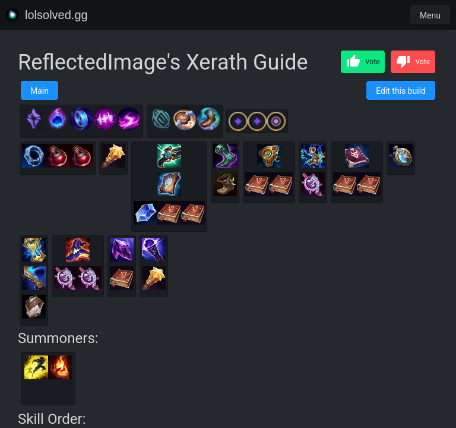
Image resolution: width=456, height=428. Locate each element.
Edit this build (401, 91)
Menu (430, 15)
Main (39, 91)
